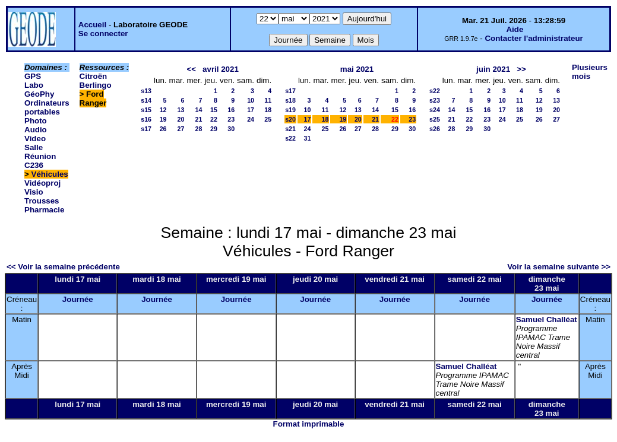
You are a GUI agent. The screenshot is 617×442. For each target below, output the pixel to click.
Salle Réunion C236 (40, 156)
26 (163, 128)
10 (250, 100)
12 (163, 109)
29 (213, 128)
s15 (146, 109)
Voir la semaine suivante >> (558, 266)
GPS (32, 76)
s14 (146, 100)
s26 (434, 128)
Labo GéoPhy (39, 89)
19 (163, 119)
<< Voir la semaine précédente (63, 266)
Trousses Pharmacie (44, 205)
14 (198, 109)
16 (231, 109)
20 (181, 119)
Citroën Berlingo (96, 81)
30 (231, 128)
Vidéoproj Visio (42, 187)
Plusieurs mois (589, 72)
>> (521, 69)
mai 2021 (357, 69)
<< (191, 69)
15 (213, 109)
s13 (146, 90)
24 (250, 119)
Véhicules (49, 174)
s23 (434, 100)
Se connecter (103, 33)
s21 (290, 128)
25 (267, 119)
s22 (290, 138)
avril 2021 (220, 69)
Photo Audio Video (35, 129)
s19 (290, 109)
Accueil (92, 24)
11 (267, 100)
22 (213, 119)
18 (267, 109)
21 (198, 119)
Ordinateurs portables (46, 107)
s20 (290, 119)
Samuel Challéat (546, 319)
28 (198, 128)
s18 (290, 100)
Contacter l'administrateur (534, 38)
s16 (146, 119)
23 (231, 119)
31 (307, 138)
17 (250, 109)
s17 (146, 128)
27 (181, 128)
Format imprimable (308, 423)
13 (181, 109)
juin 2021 (493, 69)
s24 (434, 109)
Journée (77, 299)
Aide (514, 29)
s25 (434, 119)
